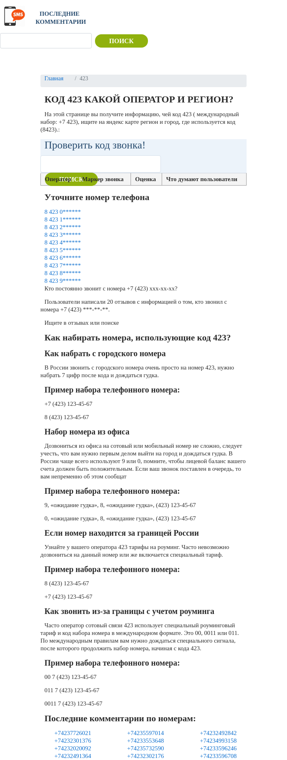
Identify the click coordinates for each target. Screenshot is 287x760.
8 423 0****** (62, 212)
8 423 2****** (62, 227)
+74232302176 (145, 756)
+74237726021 (73, 733)
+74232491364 (73, 756)
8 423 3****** (62, 235)
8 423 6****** (62, 258)
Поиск (121, 41)
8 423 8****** (62, 273)
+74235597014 (145, 733)
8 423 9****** (62, 281)
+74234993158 (218, 740)
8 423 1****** (62, 219)
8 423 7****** (62, 265)
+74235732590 (145, 748)
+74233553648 (145, 740)
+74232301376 (73, 740)
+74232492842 (218, 733)
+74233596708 (218, 756)
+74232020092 (73, 748)
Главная (53, 78)
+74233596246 (218, 748)
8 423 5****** (62, 250)
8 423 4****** (62, 242)
